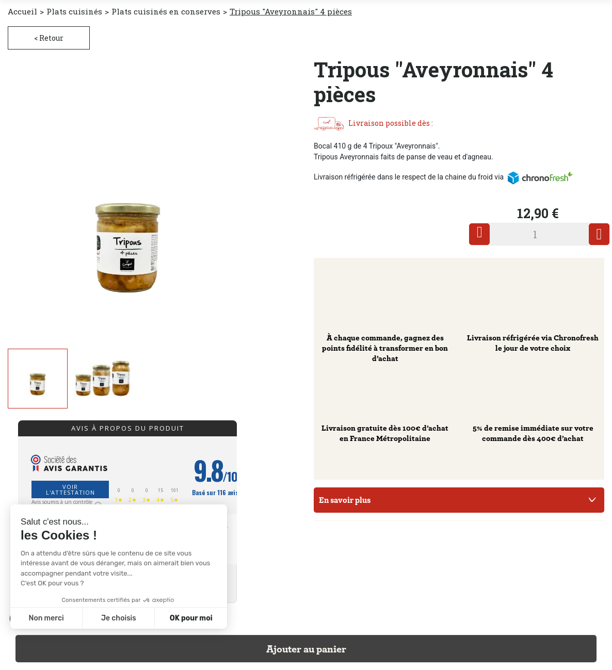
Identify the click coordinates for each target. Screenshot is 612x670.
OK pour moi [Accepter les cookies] (191, 618)
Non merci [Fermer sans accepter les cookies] (45, 618)
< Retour (48, 38)
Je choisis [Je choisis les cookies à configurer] (118, 618)
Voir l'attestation (70, 489)
